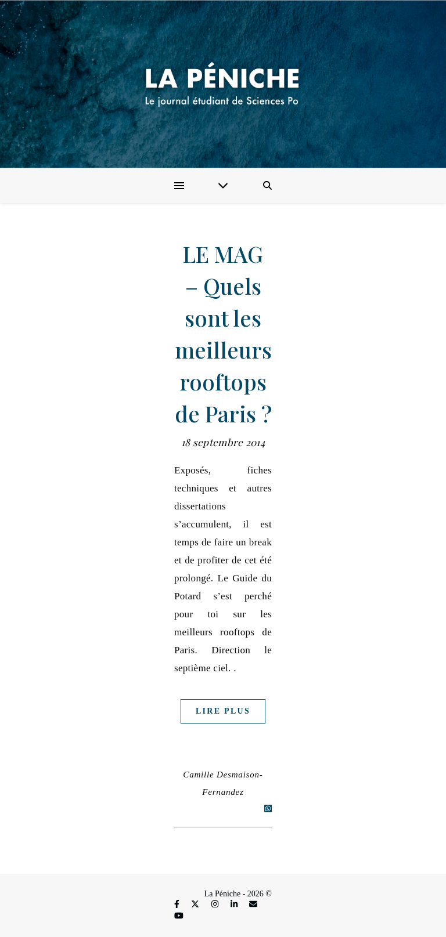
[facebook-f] (177, 904)
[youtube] (179, 915)
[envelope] (253, 904)
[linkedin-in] (235, 904)
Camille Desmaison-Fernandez (222, 783)
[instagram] (216, 904)
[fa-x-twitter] (196, 904)
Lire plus (223, 711)
